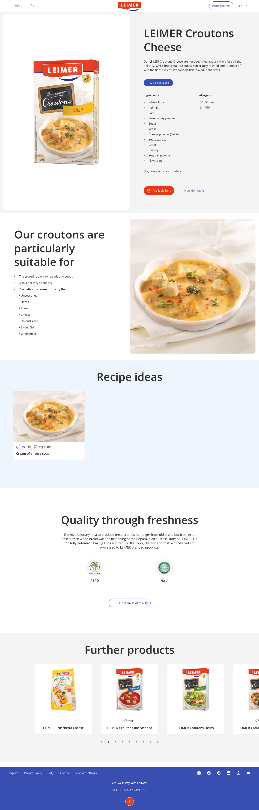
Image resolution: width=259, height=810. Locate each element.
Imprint (14, 773)
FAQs (51, 773)
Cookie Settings (86, 773)
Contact (65, 773)
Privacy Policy (33, 773)
